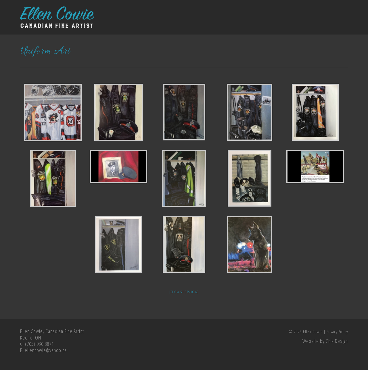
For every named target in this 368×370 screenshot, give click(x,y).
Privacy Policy (337, 331)
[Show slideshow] (184, 291)
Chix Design (337, 340)
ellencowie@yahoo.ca (46, 350)
